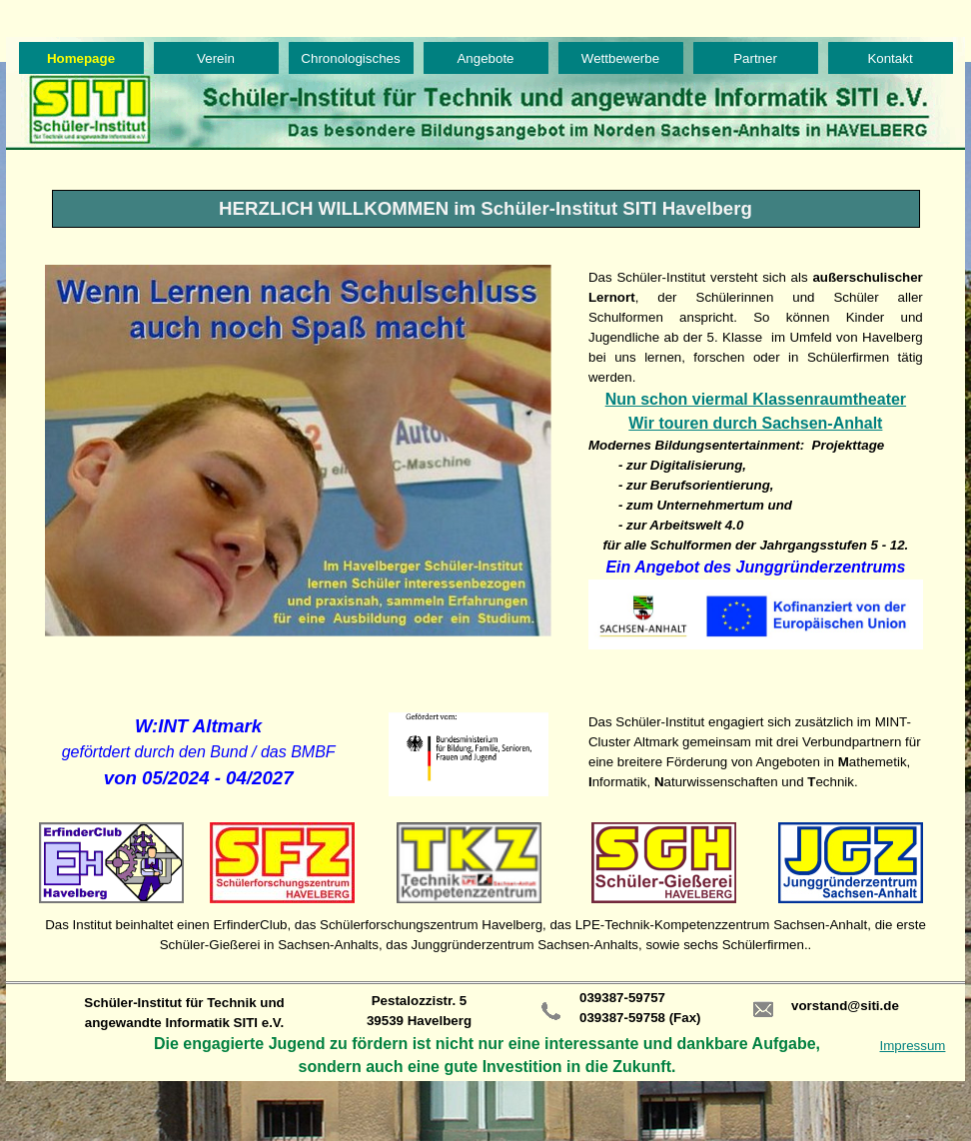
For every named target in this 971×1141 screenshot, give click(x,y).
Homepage (81, 58)
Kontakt (889, 58)
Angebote (485, 58)
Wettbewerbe (620, 58)
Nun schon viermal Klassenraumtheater (755, 399)
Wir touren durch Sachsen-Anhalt (755, 423)
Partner (755, 58)
